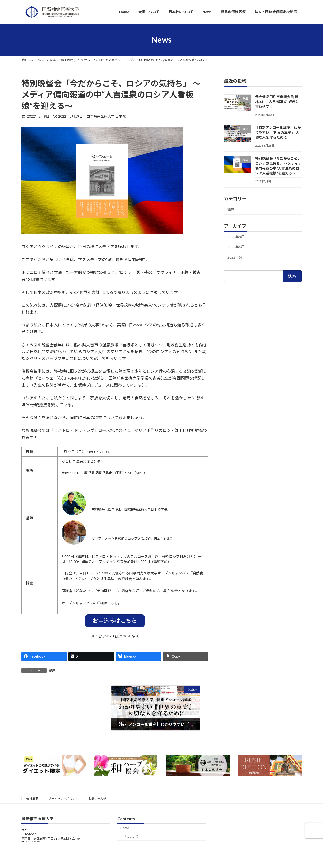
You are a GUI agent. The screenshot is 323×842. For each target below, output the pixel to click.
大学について (129, 836)
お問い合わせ (97, 798)
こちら (112, 603)
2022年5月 (236, 257)
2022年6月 (236, 247)
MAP (140, 473)
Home (124, 827)
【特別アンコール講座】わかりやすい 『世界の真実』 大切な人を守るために (278, 132)
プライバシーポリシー (63, 798)
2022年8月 (236, 236)
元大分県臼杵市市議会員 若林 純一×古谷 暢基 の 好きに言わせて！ (277, 102)
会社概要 (32, 798)
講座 (52, 670)
